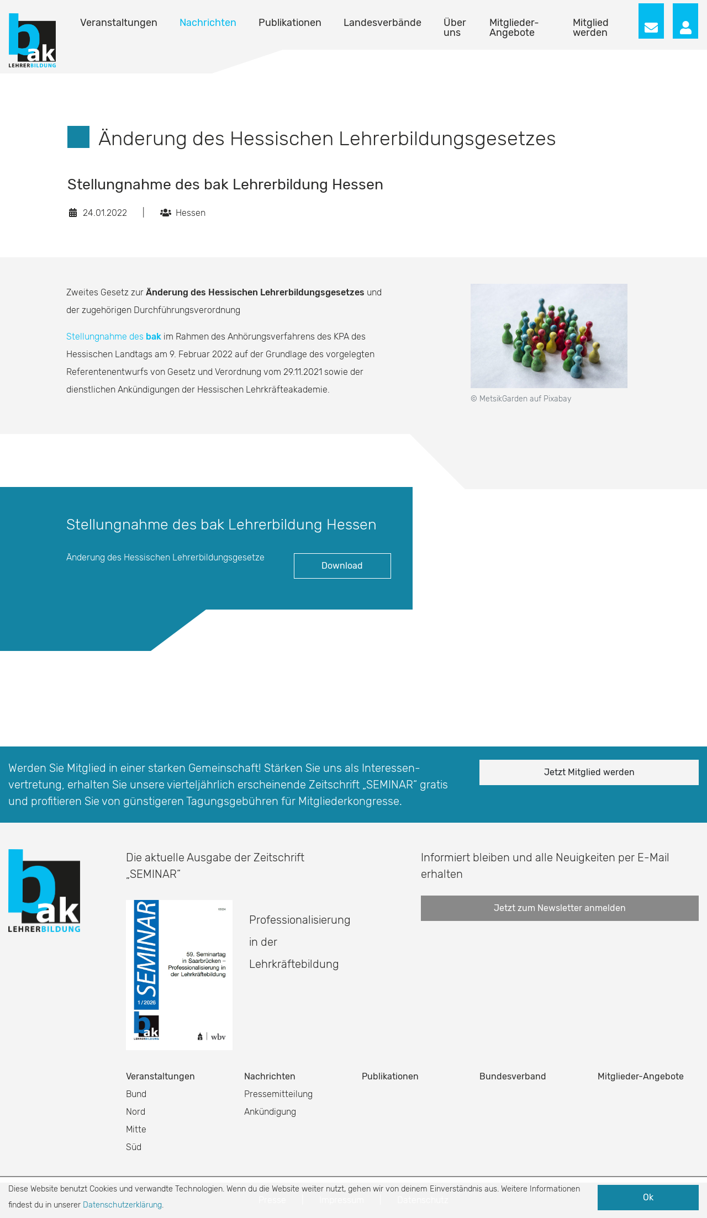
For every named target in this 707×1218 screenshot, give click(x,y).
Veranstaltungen (118, 23)
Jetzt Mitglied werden (589, 772)
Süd (133, 1147)
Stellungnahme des (113, 336)
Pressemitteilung (278, 1094)
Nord (135, 1111)
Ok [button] (648, 1197)
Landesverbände (382, 23)
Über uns (455, 28)
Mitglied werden (591, 28)
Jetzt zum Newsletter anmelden (560, 908)
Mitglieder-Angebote (514, 28)
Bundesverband (512, 1076)
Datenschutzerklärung (122, 1205)
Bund (136, 1094)
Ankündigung (270, 1111)
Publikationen (289, 23)
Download (342, 565)
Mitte (136, 1129)
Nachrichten (208, 23)
